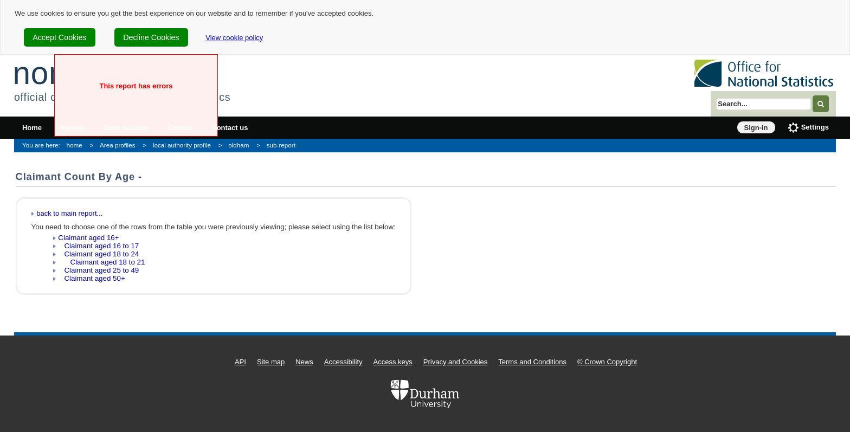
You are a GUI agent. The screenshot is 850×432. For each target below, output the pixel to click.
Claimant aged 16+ (88, 238)
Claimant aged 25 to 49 (98, 270)
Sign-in (756, 128)
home (74, 145)
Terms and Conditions (532, 362)
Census (181, 128)
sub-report (281, 145)
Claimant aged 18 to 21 (101, 262)
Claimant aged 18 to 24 (98, 254)
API (240, 362)
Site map (271, 362)
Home (32, 128)
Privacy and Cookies (455, 362)
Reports (73, 128)
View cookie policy (234, 38)
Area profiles (118, 145)
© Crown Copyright (607, 362)
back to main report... (69, 213)
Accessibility (343, 362)
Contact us (229, 128)
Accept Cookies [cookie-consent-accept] (59, 37)
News (304, 362)
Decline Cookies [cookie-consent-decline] (151, 37)
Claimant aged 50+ (91, 278)
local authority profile (182, 145)
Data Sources (127, 128)
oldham (238, 145)
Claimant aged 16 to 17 (98, 246)
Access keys (393, 362)
